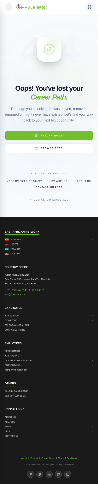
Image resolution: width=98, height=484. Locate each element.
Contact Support (49, 187)
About (24, 458)
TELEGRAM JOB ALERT (49, 325)
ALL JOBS (49, 422)
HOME (49, 426)
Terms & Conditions (67, 458)
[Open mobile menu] (8, 7)
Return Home (49, 135)
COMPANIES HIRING (49, 330)
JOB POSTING (49, 356)
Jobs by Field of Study (24, 181)
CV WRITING (49, 320)
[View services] (89, 7)
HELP (49, 431)
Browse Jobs (49, 148)
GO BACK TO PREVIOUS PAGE (49, 199)
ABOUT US (49, 417)
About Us (84, 181)
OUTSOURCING (49, 365)
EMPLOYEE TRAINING (49, 370)
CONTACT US (49, 436)
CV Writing (59, 181)
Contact (34, 458)
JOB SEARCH (49, 316)
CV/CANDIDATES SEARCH (49, 360)
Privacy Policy (48, 458)
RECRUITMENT (49, 351)
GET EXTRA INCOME (49, 396)
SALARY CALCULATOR (49, 391)
